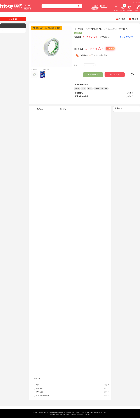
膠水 (83, 88)
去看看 (130, 93)
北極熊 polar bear (101, 88)
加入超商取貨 (93, 75)
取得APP (27, 6)
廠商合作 (104, 6)
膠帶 (77, 88)
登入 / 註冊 (136, 3)
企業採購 (95, 6)
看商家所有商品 (126, 37)
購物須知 (37, 378)
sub (3, 30)
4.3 (84, 37)
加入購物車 (114, 75)
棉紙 (89, 88)
